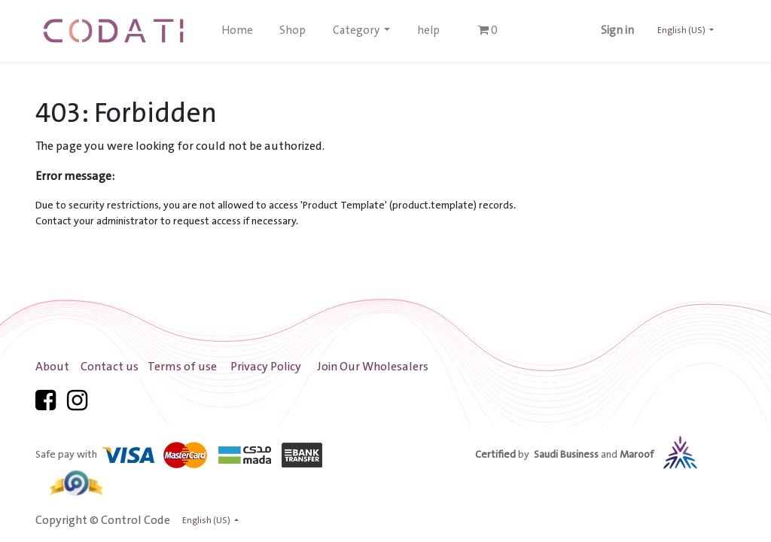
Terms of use (182, 367)
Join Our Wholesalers (372, 367)
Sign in (617, 31)
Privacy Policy (265, 367)
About (52, 367)
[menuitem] (237, 31)
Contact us (110, 367)
